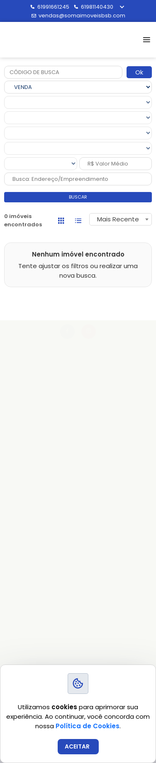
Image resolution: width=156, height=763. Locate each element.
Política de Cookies (87, 726)
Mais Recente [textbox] (118, 219)
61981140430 (93, 7)
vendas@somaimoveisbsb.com (78, 15)
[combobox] (120, 219)
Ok (139, 72)
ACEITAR (77, 746)
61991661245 (49, 7)
